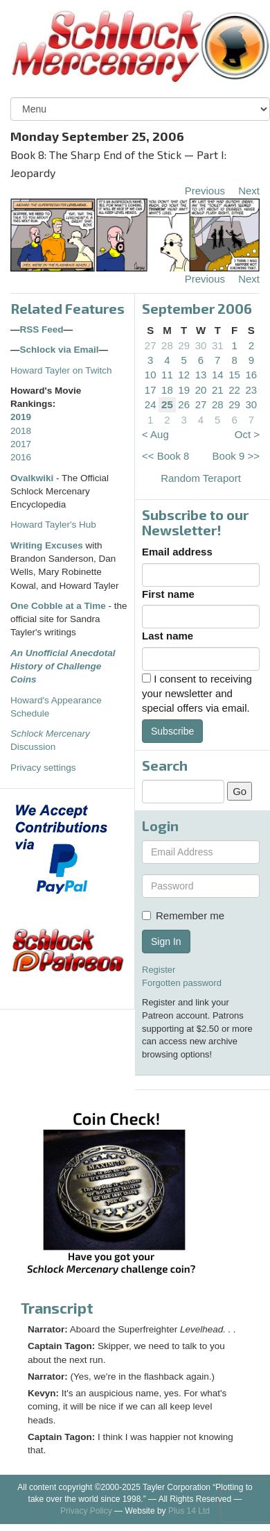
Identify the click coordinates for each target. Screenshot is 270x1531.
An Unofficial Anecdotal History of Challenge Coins (63, 666)
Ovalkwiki (33, 478)
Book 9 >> (236, 456)
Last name (167, 636)
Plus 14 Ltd (189, 1511)
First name (168, 594)
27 (150, 345)
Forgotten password (182, 983)
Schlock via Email (59, 349)
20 (201, 390)
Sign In (166, 941)
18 (167, 390)
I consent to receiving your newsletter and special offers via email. (197, 693)
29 (184, 345)
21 (218, 390)
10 (150, 374)
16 (252, 374)
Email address (177, 552)
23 (252, 390)
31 (218, 345)
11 (167, 374)
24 (150, 404)
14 (218, 374)
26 (184, 404)
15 (234, 374)
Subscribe (172, 731)
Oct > (247, 434)
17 (150, 390)
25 (167, 404)
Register (158, 969)
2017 (20, 444)
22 (234, 390)
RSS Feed (42, 329)
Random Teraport (201, 478)
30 (201, 345)
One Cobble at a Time (58, 606)
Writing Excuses (46, 545)
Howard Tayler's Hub (53, 524)
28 (167, 345)
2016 (20, 457)
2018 (20, 431)
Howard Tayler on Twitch (61, 370)
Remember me (183, 915)
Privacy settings (43, 767)
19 (184, 390)
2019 (20, 417)
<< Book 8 (165, 456)
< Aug (155, 434)
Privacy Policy (86, 1511)
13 (201, 374)
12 (184, 374)
